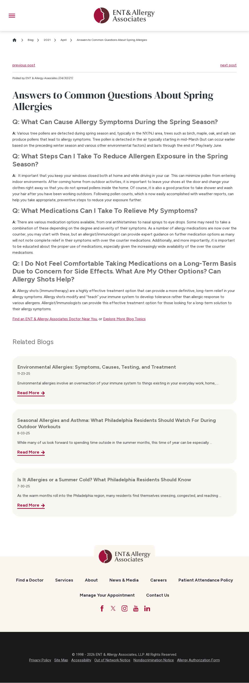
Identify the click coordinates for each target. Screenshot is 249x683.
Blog (31, 40)
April (64, 40)
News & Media (124, 580)
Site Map (61, 660)
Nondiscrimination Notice (153, 660)
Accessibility (81, 660)
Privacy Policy (40, 660)
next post (228, 65)
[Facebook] (101, 608)
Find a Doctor (30, 580)
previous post (23, 65)
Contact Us (157, 595)
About (91, 580)
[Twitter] (113, 608)
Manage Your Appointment (107, 595)
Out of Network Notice (112, 660)
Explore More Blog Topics (124, 319)
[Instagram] (124, 608)
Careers (158, 580)
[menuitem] (30, 580)
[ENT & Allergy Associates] (124, 15)
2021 (47, 40)
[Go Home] (16, 40)
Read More (28, 392)
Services (64, 580)
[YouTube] (136, 608)
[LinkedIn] (147, 608)
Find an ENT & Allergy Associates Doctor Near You (54, 319)
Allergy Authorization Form (198, 660)
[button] (12, 15)
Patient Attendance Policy (205, 580)
